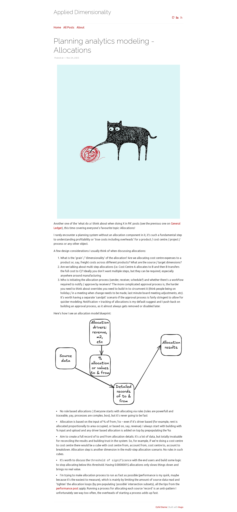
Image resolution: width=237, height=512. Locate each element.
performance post (67, 488)
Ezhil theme (161, 507)
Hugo (180, 507)
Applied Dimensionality (82, 12)
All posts (68, 27)
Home (57, 27)
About (80, 27)
